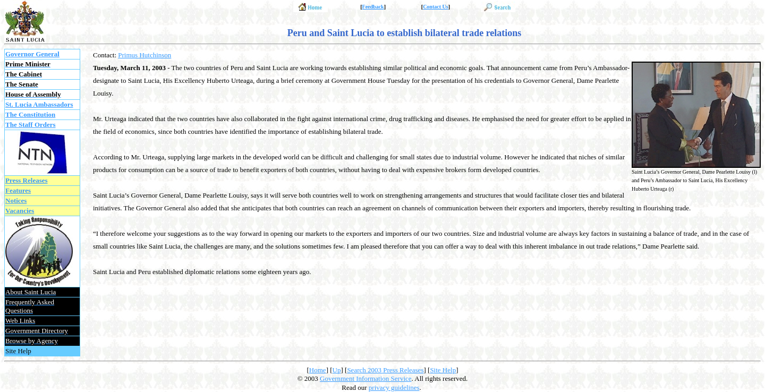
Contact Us (435, 7)
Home (317, 370)
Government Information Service (366, 378)
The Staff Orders (30, 125)
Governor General (32, 54)
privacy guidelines (394, 387)
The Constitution (30, 114)
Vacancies (19, 211)
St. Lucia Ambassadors (39, 104)
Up (337, 370)
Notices (16, 200)
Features (18, 190)
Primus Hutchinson (144, 55)
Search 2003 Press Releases (385, 370)
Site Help (443, 370)
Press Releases (26, 180)
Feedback (373, 7)
